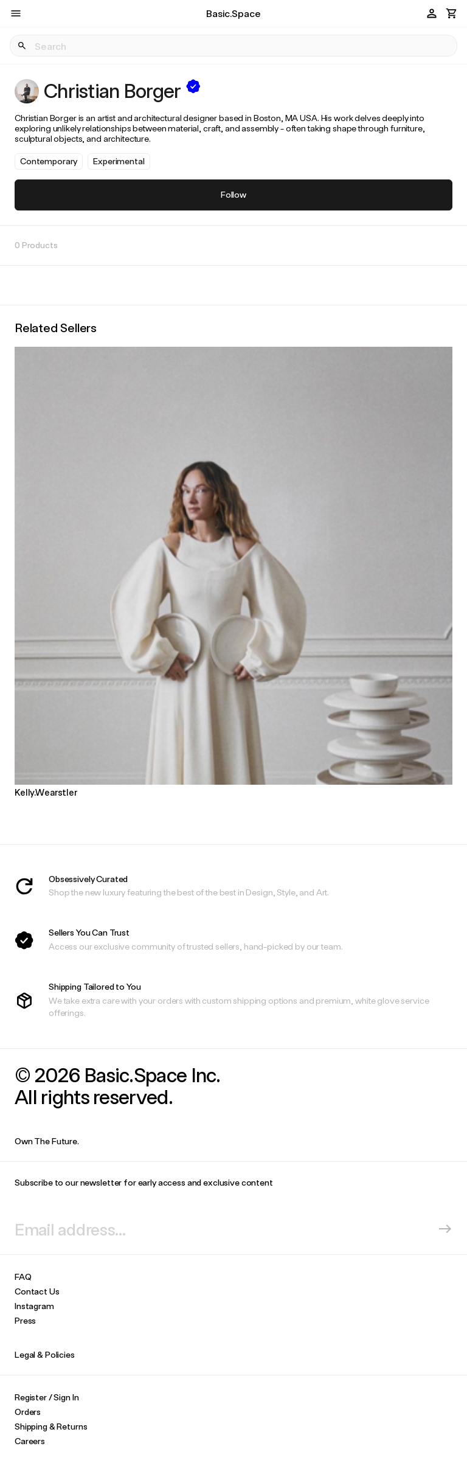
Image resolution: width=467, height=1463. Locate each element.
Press (25, 1320)
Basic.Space (233, 13)
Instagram (34, 1306)
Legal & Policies (45, 1354)
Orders (28, 1411)
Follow (233, 194)
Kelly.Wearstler (46, 792)
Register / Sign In (46, 1397)
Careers (30, 1441)
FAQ (23, 1276)
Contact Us (37, 1291)
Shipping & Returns (51, 1426)
